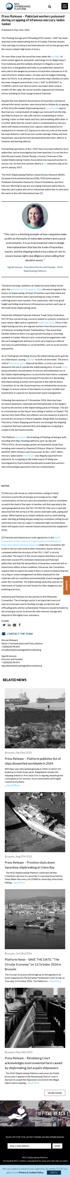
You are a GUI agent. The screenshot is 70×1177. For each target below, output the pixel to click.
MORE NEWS (55, 1093)
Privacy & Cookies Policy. (31, 1172)
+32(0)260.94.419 (10, 662)
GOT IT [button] (54, 1172)
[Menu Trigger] (64, 6)
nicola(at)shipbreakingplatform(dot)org (21, 649)
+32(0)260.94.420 (10, 646)
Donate (66, 585)
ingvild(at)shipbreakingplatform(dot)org (21, 665)
